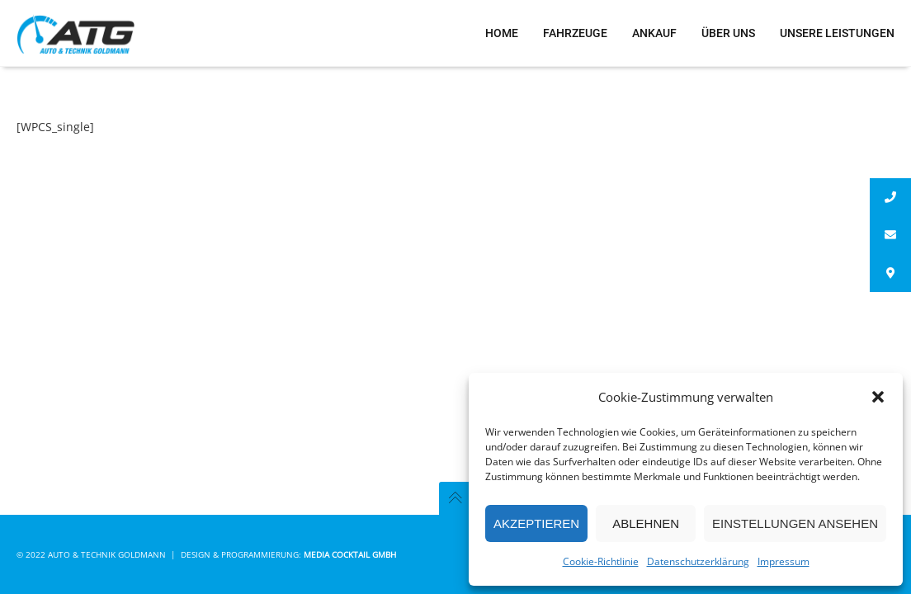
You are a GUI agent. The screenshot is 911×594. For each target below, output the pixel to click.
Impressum (784, 561)
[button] (878, 397)
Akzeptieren (536, 523)
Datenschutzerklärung (698, 561)
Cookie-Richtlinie (601, 561)
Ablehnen (645, 523)
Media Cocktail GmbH (350, 554)
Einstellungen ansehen (795, 523)
